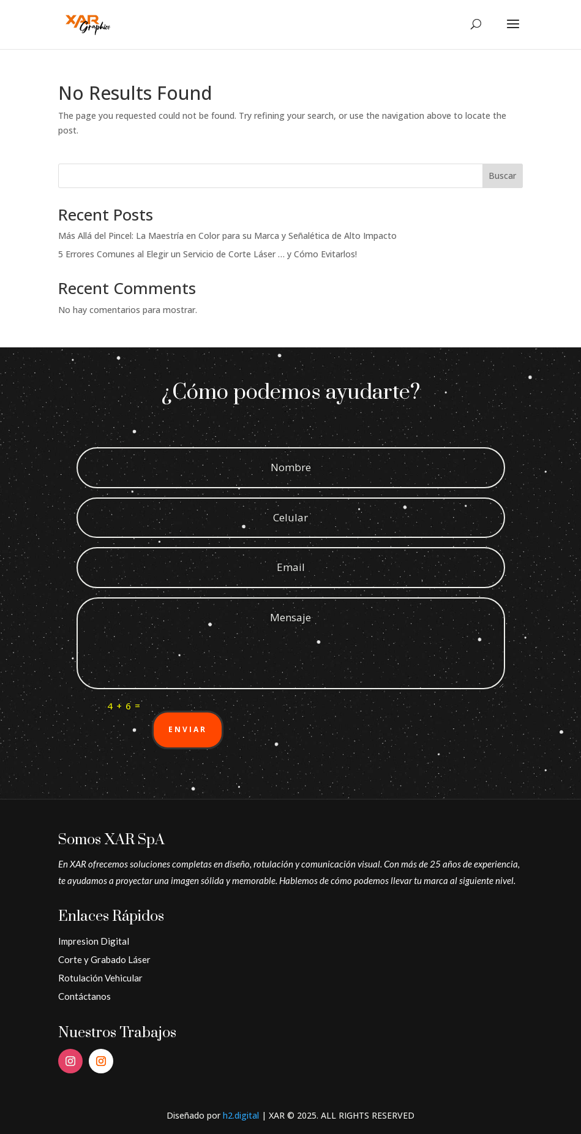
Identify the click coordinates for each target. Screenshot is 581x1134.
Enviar (187, 729)
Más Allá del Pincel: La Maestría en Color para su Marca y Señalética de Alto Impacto (227, 235)
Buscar (502, 175)
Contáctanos (84, 996)
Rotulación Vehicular (100, 977)
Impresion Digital (93, 941)
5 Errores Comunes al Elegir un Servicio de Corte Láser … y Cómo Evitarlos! (207, 254)
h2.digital (241, 1115)
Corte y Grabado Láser (104, 959)
